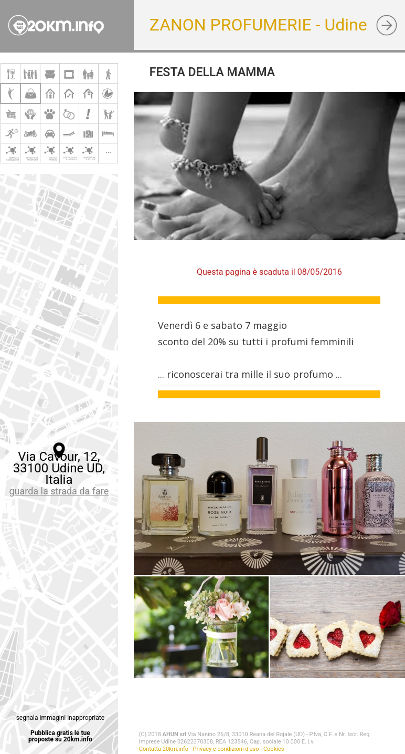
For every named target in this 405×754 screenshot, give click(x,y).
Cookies (273, 749)
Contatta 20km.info (163, 749)
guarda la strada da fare (59, 491)
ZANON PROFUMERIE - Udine (258, 25)
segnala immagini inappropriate (60, 717)
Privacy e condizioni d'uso (226, 749)
